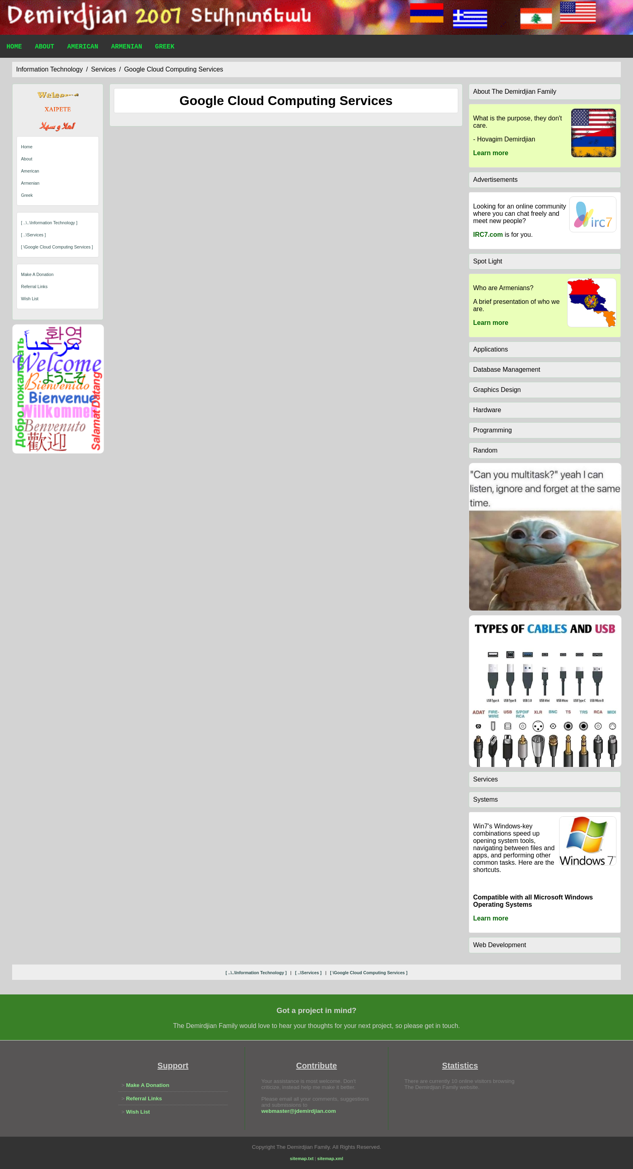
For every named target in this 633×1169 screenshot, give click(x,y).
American (82, 47)
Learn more (490, 153)
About (44, 47)
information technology (49, 69)
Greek (164, 47)
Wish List (29, 298)
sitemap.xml (330, 1158)
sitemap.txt (302, 1158)
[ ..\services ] (33, 234)
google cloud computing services (173, 69)
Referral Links (34, 286)
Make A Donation (37, 274)
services (103, 69)
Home (14, 47)
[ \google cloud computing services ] (57, 246)
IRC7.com (488, 234)
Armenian (126, 47)
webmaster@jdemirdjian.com (298, 1111)
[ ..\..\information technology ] (49, 222)
